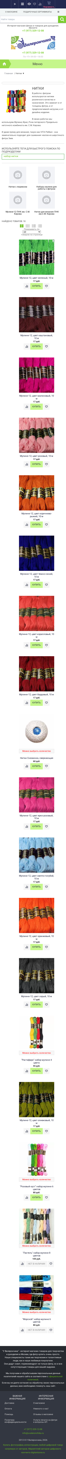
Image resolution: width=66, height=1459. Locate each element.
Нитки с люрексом (18, 187)
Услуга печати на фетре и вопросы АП (45, 1421)
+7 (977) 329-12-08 (33, 30)
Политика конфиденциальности (15, 1421)
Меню (37, 64)
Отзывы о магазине (43, 1414)
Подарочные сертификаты (37, 12)
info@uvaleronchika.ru (33, 1433)
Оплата (8, 1408)
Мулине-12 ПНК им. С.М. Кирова (18, 213)
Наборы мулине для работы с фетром (46, 188)
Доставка (9, 1403)
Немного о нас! (40, 1408)
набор (7, 156)
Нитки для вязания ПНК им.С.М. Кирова (46, 213)
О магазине (11, 12)
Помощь (9, 1414)
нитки (14, 156)
